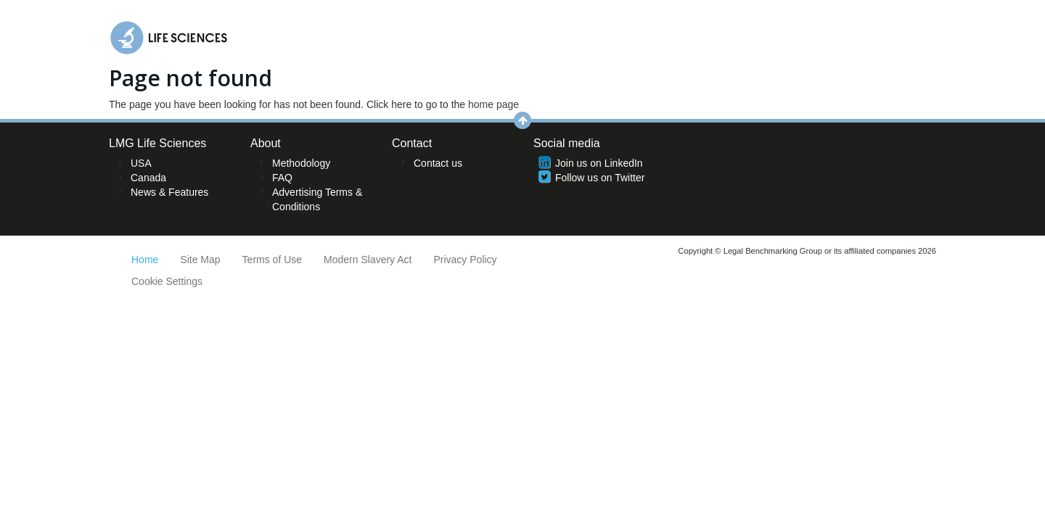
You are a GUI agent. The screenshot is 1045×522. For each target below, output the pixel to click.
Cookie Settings (166, 281)
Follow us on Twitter (599, 177)
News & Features (169, 192)
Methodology (301, 163)
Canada (148, 177)
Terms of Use (272, 259)
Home (144, 259)
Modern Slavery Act (367, 259)
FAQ (282, 177)
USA (141, 163)
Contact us (438, 163)
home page (493, 104)
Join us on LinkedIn (599, 163)
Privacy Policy (464, 259)
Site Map (200, 259)
